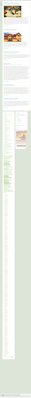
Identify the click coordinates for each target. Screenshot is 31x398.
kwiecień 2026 (6, 195)
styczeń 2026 (6, 198)
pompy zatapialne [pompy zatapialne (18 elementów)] (7, 182)
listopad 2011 (6, 333)
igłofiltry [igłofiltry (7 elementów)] (8, 165)
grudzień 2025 (6, 199)
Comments (19, 120)
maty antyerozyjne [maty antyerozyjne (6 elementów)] (6, 171)
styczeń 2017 (6, 292)
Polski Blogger (18, 127)
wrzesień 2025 (6, 203)
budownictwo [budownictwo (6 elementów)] (10, 156)
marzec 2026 (6, 196)
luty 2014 (5, 317)
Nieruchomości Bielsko (9, 84)
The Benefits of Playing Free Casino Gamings (7, 153)
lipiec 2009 (5, 345)
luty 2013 (5, 324)
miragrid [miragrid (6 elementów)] (10, 171)
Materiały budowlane (7, 127)
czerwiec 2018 (6, 276)
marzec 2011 (6, 335)
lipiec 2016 (5, 298)
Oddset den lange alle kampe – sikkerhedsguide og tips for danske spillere (8, 147)
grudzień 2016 (6, 293)
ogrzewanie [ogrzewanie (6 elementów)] (10, 174)
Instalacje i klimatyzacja (19, 64)
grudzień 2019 (6, 258)
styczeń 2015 (6, 309)
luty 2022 (5, 233)
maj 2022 (5, 231)
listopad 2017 (6, 284)
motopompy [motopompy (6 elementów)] (6, 172)
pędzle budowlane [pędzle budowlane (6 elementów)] (7, 185)
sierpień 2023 (6, 221)
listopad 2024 (6, 213)
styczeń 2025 (6, 212)
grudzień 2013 (6, 319)
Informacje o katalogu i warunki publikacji (8, 115)
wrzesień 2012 (6, 327)
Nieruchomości (14, 30)
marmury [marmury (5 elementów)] (5, 170)
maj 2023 (5, 222)
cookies (2, 394)
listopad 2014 (6, 310)
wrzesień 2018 (6, 273)
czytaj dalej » (11, 24)
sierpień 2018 (6, 274)
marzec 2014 (6, 316)
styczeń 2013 (6, 325)
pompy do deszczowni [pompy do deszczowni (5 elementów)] (7, 178)
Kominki (5, 125)
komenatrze (6, 25)
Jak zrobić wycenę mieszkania (10, 29)
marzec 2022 (6, 232)
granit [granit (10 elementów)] (5, 165)
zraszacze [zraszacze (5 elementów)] (11, 190)
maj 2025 (5, 207)
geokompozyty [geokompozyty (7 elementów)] (7, 160)
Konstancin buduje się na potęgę (11, 98)
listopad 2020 (6, 247)
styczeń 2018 (6, 282)
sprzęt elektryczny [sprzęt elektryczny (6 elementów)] (7, 186)
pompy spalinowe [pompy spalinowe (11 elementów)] (7, 181)
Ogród (5, 132)
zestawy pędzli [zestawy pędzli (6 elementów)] (7, 190)
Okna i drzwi (5, 134)
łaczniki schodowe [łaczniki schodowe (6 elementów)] (7, 191)
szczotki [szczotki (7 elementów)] (10, 187)
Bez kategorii (6, 118)
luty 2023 (5, 224)
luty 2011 (5, 336)
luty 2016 (5, 301)
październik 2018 (6, 272)
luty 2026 (5, 197)
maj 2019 (5, 266)
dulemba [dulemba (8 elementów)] (6, 158)
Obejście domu (6, 131)
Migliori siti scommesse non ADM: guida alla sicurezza (8, 149)
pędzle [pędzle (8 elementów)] (5, 184)
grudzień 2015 (6, 302)
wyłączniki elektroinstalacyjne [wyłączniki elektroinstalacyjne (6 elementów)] (7, 189)
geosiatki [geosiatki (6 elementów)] (5, 161)
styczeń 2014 (6, 318)
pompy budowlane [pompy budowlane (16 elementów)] (7, 177)
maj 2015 (5, 307)
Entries (18, 119)
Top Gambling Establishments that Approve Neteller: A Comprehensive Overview (8, 144)
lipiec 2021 (5, 240)
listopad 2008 (6, 351)
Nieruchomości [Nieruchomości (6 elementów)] (9, 173)
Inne (4, 123)
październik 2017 (6, 285)
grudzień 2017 (6, 283)
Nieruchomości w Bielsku (7, 90)
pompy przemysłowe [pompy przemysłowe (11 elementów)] (7, 179)
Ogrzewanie (5, 133)
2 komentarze (7, 81)
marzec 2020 (6, 255)
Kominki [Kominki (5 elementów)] (7, 167)
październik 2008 (6, 352)
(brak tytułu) (5, 151)
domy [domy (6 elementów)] (9, 157)
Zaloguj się (18, 118)
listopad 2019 (6, 259)
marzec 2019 (6, 267)
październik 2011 (6, 334)
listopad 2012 (6, 326)
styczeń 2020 (6, 257)
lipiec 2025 (5, 205)
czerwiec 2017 (6, 290)
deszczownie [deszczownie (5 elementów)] (6, 157)
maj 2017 (5, 291)
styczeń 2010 (6, 341)
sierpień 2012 (6, 328)
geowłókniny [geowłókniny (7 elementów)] (6, 162)
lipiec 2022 (5, 230)
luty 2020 (5, 256)
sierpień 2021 (6, 239)
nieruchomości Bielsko (25, 88)
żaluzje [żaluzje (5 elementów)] (12, 191)
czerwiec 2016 (6, 299)
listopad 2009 (6, 342)
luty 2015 (5, 308)
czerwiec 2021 (6, 241)
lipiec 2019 (5, 264)
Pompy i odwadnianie (7, 135)
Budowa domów (7, 63)
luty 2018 (5, 281)
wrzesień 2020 (6, 249)
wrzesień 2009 (6, 344)
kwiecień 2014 (6, 315)
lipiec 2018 (5, 275)
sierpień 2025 (6, 204)
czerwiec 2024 (6, 215)
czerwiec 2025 (6, 206)
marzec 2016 (6, 300)
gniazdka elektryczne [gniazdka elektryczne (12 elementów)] (7, 164)
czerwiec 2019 (6, 265)
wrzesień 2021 (6, 238)
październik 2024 (6, 214)
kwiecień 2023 (6, 223)
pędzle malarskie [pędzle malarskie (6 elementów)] (7, 186)
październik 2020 (6, 248)
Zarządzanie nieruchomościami (8, 140)
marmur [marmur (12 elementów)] (6, 169)
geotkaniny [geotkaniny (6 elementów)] (9, 161)
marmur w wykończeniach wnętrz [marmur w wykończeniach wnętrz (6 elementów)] (8, 169)
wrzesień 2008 (6, 353)
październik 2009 (6, 343)
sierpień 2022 (6, 229)
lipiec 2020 (5, 250)
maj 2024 (5, 216)
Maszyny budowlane (6, 126)
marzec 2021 (6, 242)
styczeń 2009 (6, 350)
